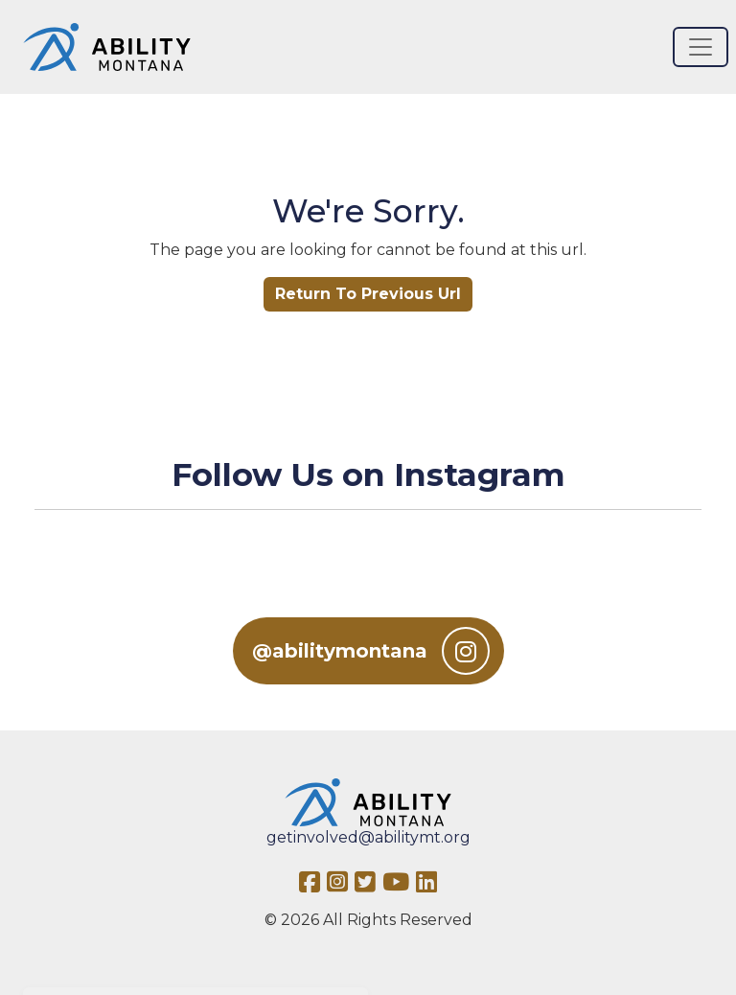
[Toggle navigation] (700, 47)
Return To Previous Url (368, 294)
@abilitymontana (371, 651)
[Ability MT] (107, 47)
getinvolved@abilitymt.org (368, 837)
